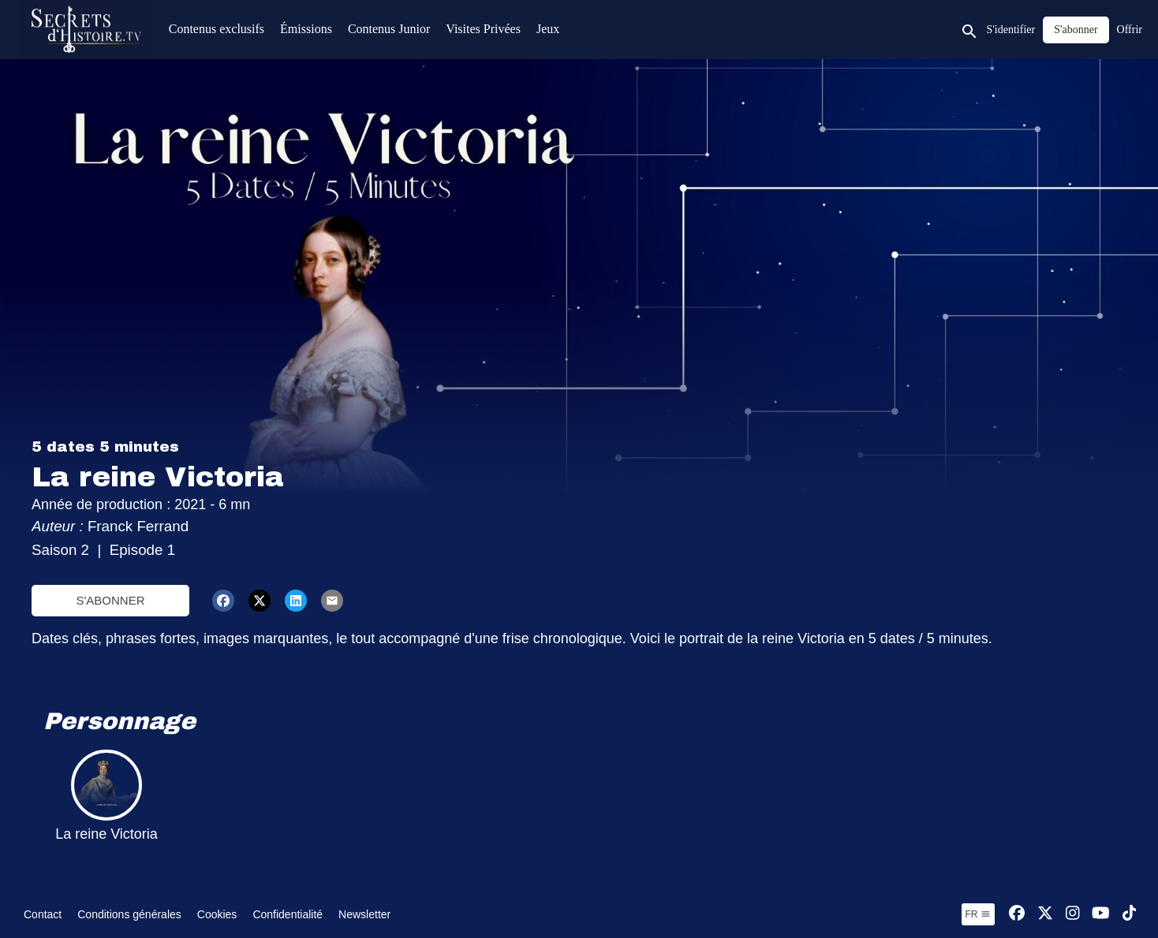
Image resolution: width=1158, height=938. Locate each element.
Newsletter (364, 914)
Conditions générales (129, 914)
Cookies (217, 914)
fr (978, 914)
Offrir (1129, 29)
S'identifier (1011, 29)
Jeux (547, 28)
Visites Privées (483, 28)
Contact (43, 914)
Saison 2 (60, 550)
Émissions (306, 28)
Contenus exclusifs (216, 28)
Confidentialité (287, 914)
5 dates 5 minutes (105, 447)
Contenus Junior (389, 28)
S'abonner (110, 600)
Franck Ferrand (140, 526)
